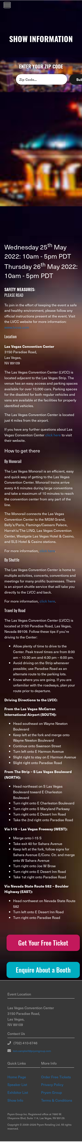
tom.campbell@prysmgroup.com (31, 1051)
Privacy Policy (52, 1085)
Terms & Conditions (56, 1100)
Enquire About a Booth (43, 970)
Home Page (16, 1077)
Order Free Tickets (56, 1077)
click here (53, 434)
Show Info (15, 1100)
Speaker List (17, 1085)
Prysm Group (51, 1092)
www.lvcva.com (16, 327)
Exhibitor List (17, 1092)
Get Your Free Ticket (43, 943)
